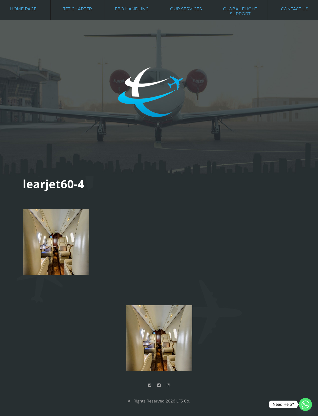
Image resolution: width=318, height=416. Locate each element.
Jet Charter (77, 8)
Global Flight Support (240, 11)
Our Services (186, 8)
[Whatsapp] (305, 404)
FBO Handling (132, 8)
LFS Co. (183, 401)
